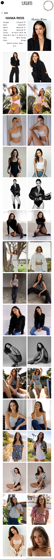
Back (4, 13)
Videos (21, 43)
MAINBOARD (51, 558)
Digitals (15, 43)
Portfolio (9, 43)
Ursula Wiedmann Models (27, 3)
